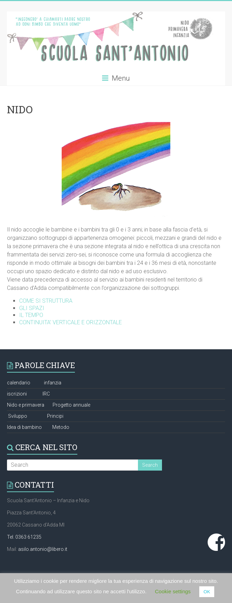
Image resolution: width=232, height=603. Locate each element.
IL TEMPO (31, 315)
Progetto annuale (71, 405)
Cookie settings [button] (173, 591)
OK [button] (206, 591)
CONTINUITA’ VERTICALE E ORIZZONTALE (70, 322)
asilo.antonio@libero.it (42, 549)
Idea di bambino (24, 427)
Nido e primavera (25, 405)
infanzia (52, 382)
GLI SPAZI (31, 308)
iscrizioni (17, 394)
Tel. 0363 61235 (24, 537)
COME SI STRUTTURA (45, 301)
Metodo (60, 427)
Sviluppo (17, 416)
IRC (46, 394)
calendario (18, 382)
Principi (55, 416)
